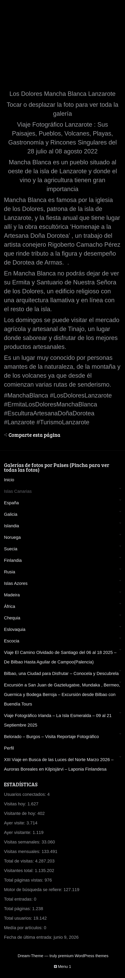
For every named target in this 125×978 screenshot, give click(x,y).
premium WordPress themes (83, 956)
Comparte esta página (34, 434)
